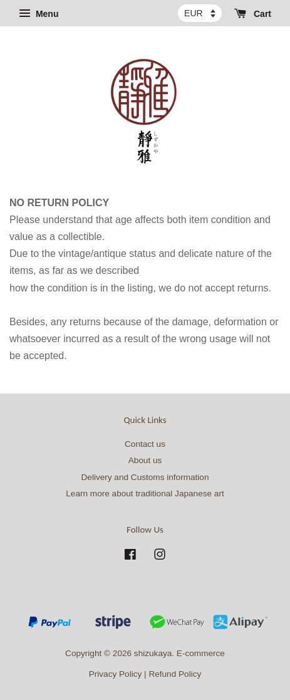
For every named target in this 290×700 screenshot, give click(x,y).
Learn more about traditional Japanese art (145, 493)
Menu (38, 14)
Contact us (145, 444)
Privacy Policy (115, 674)
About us (145, 460)
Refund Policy (174, 674)
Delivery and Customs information (145, 477)
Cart (252, 14)
